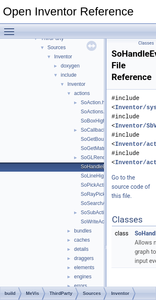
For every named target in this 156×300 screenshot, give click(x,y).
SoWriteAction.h (98, 222)
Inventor (63, 57)
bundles (83, 231)
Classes (146, 43)
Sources (56, 47)
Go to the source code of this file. (130, 186)
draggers (84, 258)
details (81, 249)
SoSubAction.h (97, 212)
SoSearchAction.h (101, 203)
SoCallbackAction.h (102, 130)
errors (80, 286)
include (69, 75)
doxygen (70, 66)
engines (83, 277)
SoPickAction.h (97, 185)
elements (84, 267)
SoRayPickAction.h (102, 194)
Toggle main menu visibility (11, 28)
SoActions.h (94, 112)
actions (82, 93)
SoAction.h (93, 102)
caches (82, 240)
